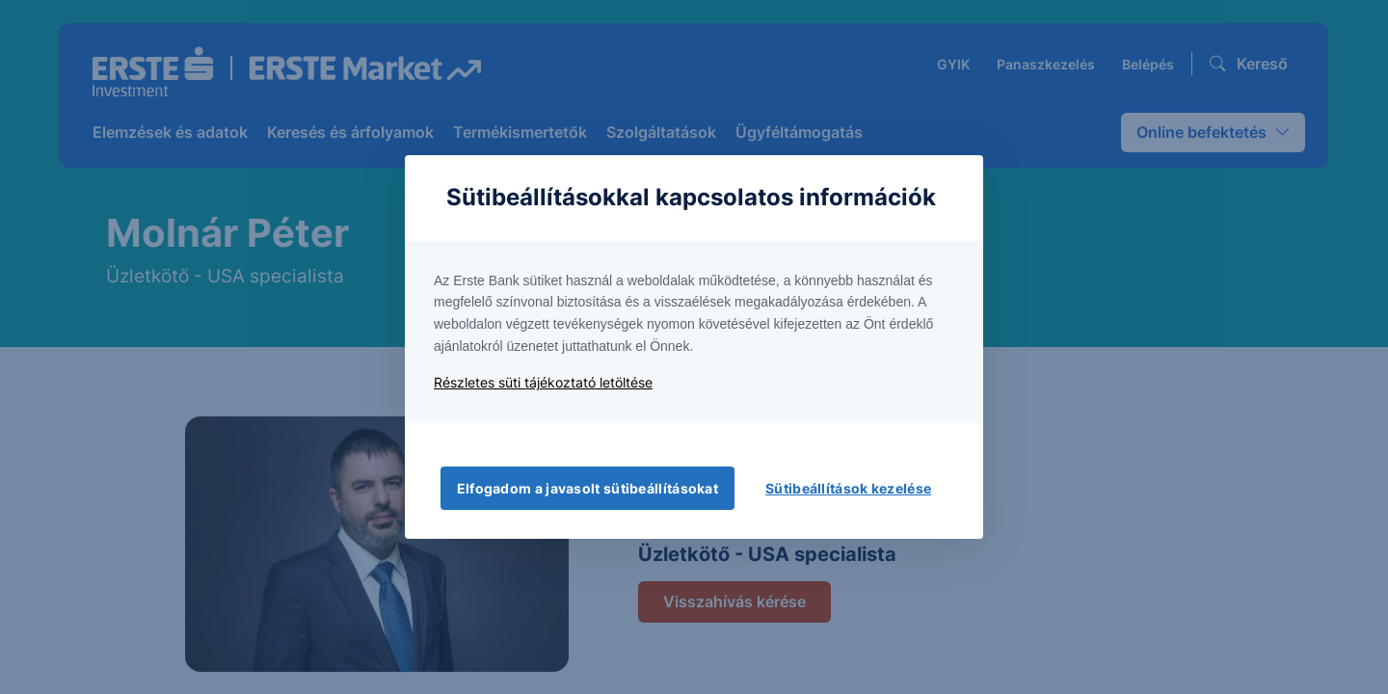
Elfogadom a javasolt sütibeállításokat (587, 488)
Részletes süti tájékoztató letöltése (543, 382)
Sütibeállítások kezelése (848, 488)
